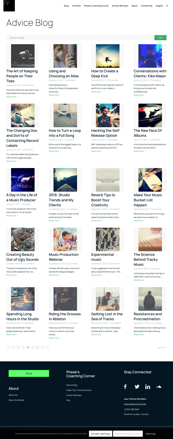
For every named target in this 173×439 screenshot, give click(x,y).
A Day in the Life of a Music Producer (21, 197)
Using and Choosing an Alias (64, 73)
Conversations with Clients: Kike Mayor (150, 73)
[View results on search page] (160, 37)
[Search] (167, 5)
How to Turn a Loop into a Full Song (65, 133)
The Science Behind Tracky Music (146, 259)
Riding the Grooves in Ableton (65, 316)
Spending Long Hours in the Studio (22, 316)
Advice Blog (71, 385)
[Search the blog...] (86, 37)
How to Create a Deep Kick (104, 73)
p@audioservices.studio (135, 404)
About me (13, 395)
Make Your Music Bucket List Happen (148, 199)
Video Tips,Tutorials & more (79, 390)
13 (23, 347)
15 (32, 347)
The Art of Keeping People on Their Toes (22, 75)
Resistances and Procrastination (148, 316)
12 (18, 347)
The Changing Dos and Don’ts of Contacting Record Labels (22, 138)
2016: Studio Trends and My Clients (61, 199)
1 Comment (69, 140)
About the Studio (16, 400)
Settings (151, 433)
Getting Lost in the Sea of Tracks (107, 316)
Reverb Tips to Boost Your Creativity (103, 199)
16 (37, 347)
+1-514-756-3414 (131, 409)
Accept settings (100, 433)
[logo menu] (9, 5)
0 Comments (28, 85)
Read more (12, 96)
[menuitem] (66, 5)
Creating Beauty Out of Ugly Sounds (22, 257)
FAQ (68, 400)
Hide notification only (127, 433)
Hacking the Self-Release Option (106, 133)
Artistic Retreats (73, 395)
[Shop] (29, 373)
